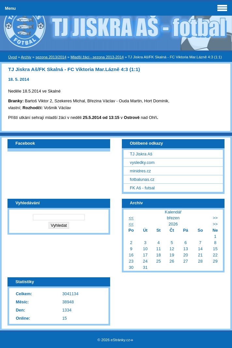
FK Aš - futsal (142, 187)
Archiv (26, 57)
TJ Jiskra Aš (141, 154)
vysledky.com (142, 162)
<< (131, 217)
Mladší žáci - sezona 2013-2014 (96, 57)
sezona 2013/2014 (51, 57)
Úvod (12, 57)
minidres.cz (140, 170)
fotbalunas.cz (142, 179)
